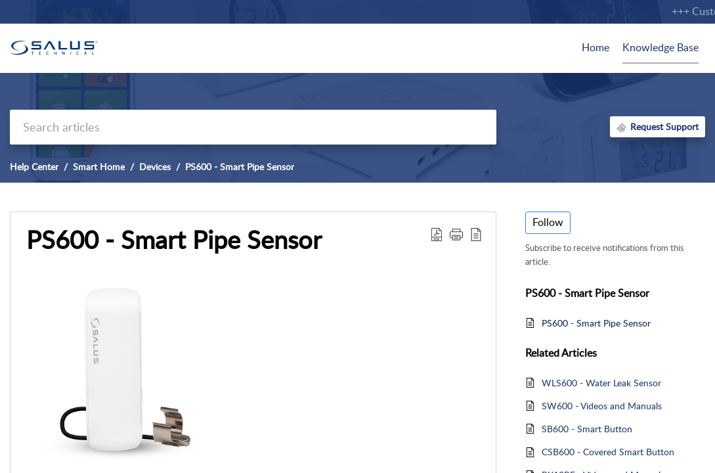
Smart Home (99, 166)
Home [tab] (595, 47)
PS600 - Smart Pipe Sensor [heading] (174, 239)
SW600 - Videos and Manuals (602, 405)
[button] (436, 233)
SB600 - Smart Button (587, 428)
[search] (253, 127)
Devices (155, 166)
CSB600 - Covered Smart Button (608, 451)
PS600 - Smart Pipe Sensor (239, 166)
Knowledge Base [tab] (660, 47)
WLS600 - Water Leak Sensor (601, 382)
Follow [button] (547, 222)
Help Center (34, 166)
